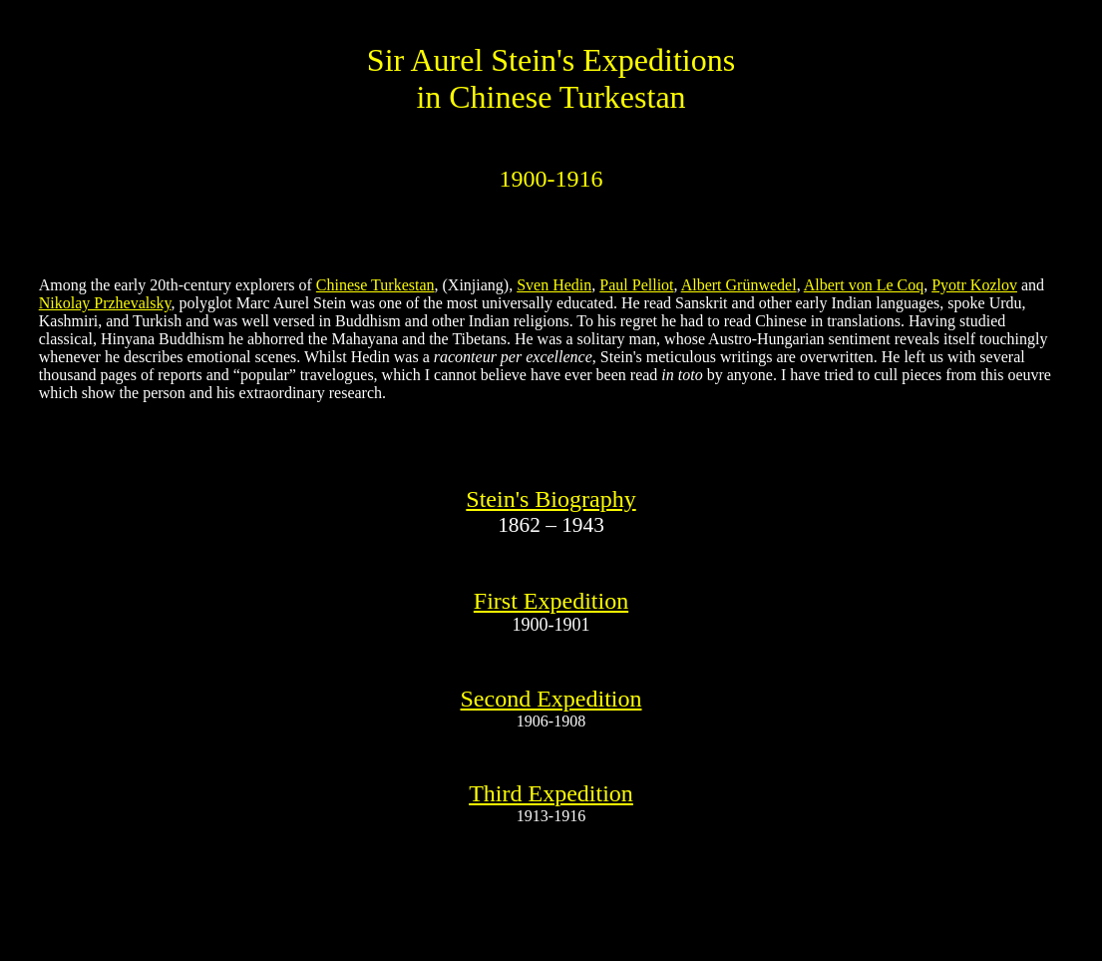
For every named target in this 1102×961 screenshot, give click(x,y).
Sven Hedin (554, 284)
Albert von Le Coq (863, 284)
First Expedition (551, 601)
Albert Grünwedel (739, 284)
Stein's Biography (550, 499)
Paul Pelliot (636, 284)
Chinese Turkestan (375, 284)
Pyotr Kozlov (974, 284)
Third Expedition (551, 793)
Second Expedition (551, 699)
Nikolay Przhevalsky (105, 302)
